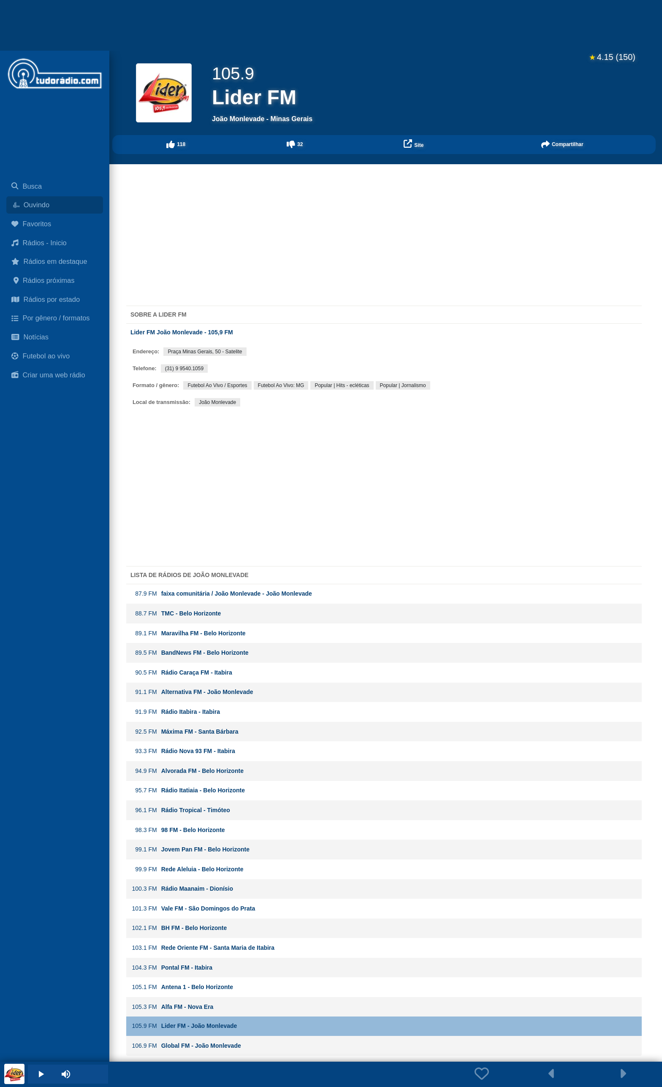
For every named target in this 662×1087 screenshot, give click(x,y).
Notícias (30, 337)
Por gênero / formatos (50, 318)
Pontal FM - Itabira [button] (172, 967)
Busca (26, 186)
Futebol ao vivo (40, 356)
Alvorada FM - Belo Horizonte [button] (188, 771)
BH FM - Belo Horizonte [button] (179, 928)
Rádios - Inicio (39, 243)
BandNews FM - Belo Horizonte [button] (190, 652)
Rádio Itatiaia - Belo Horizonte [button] (188, 790)
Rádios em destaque (49, 261)
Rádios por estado (45, 299)
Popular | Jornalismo (403, 385)
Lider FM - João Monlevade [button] (184, 1026)
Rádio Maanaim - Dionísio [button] (182, 888)
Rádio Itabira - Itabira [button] (176, 711)
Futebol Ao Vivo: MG (281, 385)
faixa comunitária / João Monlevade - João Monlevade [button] (222, 593)
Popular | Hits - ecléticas (342, 385)
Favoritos (31, 224)
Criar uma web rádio (48, 375)
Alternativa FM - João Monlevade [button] (192, 692)
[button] (176, 144)
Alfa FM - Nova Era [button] (173, 1007)
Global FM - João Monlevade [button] (186, 1045)
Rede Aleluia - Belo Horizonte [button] (188, 869)
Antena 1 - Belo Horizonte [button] (182, 987)
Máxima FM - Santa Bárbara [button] (185, 731)
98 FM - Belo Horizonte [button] (178, 830)
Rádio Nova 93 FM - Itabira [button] (183, 751)
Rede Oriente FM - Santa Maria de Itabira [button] (203, 947)
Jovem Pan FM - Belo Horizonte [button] (191, 849)
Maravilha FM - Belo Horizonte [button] (189, 633)
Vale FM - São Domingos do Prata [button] (193, 908)
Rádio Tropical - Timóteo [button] (181, 810)
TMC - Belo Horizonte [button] (176, 613)
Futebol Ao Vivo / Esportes (217, 385)
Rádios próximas (42, 280)
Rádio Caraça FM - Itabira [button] (182, 672)
